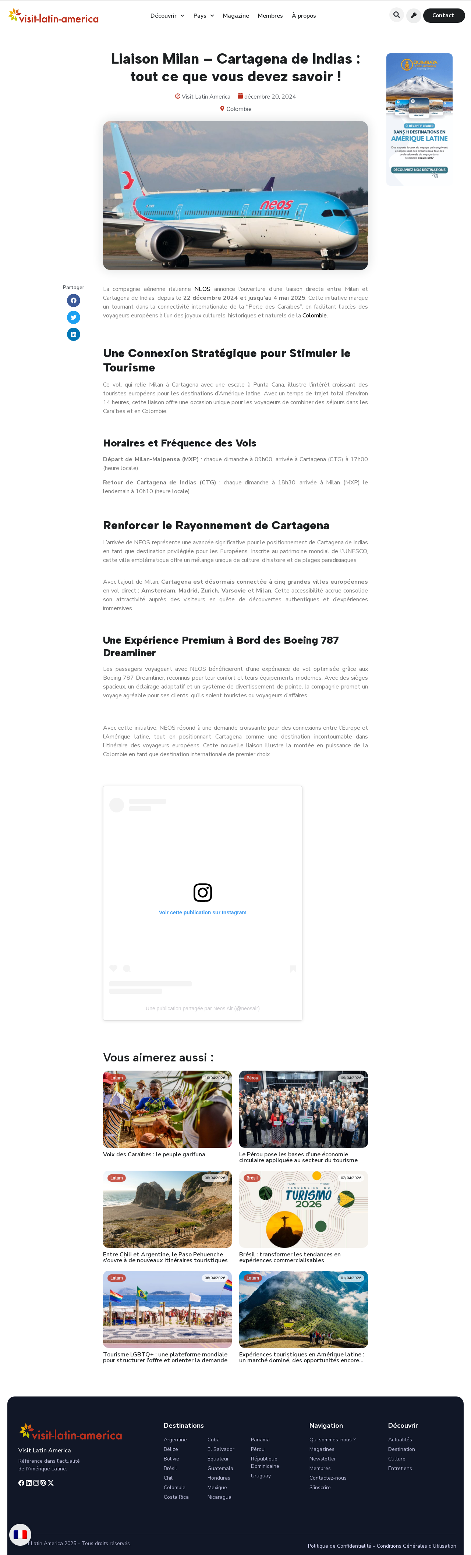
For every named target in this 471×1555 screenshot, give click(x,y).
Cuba (214, 1439)
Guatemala (220, 1468)
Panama (260, 1439)
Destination (401, 1449)
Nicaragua (219, 1497)
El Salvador (221, 1449)
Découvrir (167, 15)
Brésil (170, 1468)
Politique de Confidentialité (339, 1545)
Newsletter (322, 1458)
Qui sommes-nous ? (332, 1439)
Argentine (175, 1439)
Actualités (400, 1439)
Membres (270, 16)
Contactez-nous (328, 1477)
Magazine (236, 16)
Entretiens (400, 1468)
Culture (397, 1458)
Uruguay (261, 1475)
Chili (169, 1477)
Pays (204, 15)
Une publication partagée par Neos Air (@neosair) (203, 1008)
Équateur (218, 1458)
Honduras (219, 1477)
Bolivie (171, 1458)
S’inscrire (320, 1487)
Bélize (171, 1449)
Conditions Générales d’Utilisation (416, 1545)
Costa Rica (176, 1497)
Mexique (217, 1487)
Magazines (321, 1449)
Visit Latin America (44, 1451)
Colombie (239, 109)
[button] (396, 14)
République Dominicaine (265, 1462)
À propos (304, 16)
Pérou (258, 1449)
